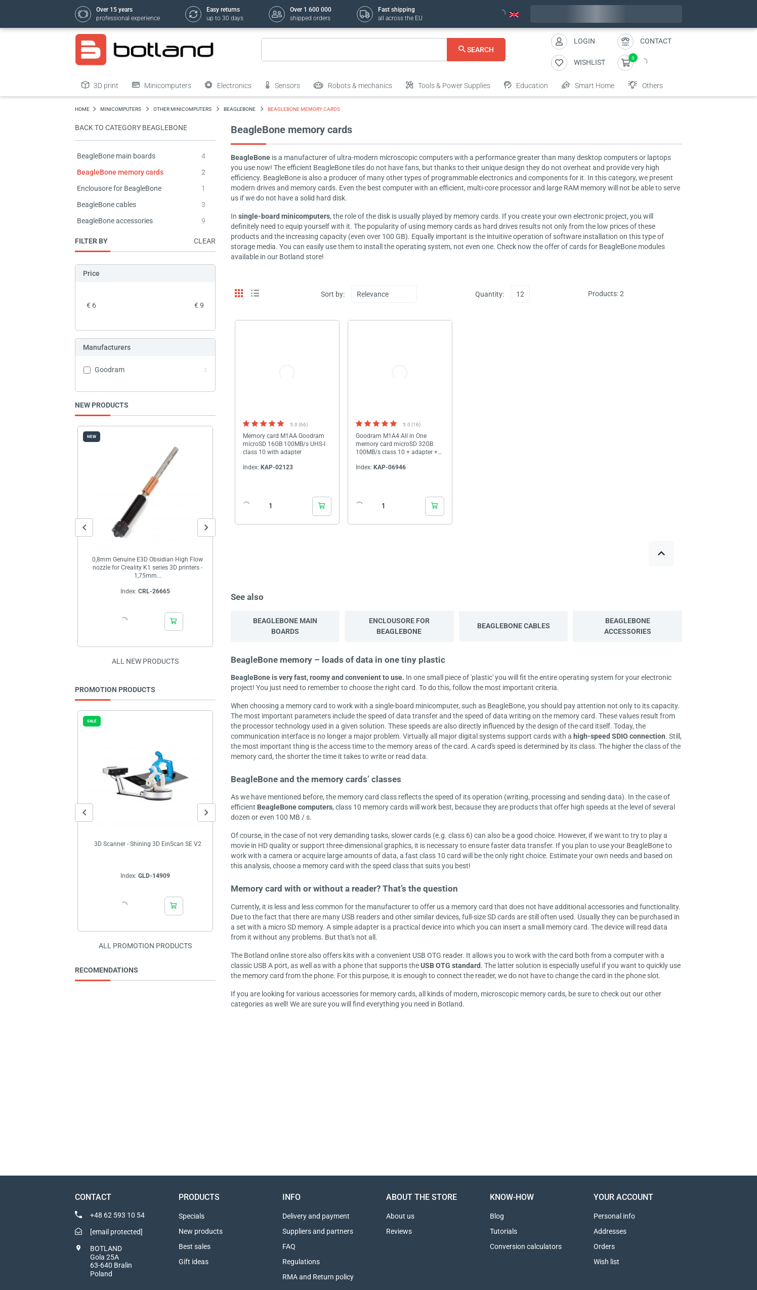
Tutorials (503, 1231)
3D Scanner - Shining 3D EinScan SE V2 (147, 844)
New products (201, 1231)
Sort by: (333, 294)
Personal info (614, 1216)
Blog (497, 1216)
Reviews (399, 1231)
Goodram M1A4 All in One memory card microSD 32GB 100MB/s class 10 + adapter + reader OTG (397, 444)
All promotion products (145, 946)
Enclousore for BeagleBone (119, 188)
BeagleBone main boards (116, 156)
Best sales (195, 1246)
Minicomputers (161, 85)
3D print (99, 85)
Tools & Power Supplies (448, 85)
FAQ (289, 1246)
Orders (604, 1246)
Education (526, 85)
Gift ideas (193, 1262)
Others (645, 85)
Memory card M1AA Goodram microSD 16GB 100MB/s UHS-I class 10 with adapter (284, 444)
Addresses (610, 1231)
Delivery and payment (316, 1216)
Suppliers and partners (317, 1231)
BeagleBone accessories (115, 221)
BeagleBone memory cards (120, 172)
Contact (655, 41)
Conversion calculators (526, 1246)
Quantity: (489, 294)
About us (400, 1216)
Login (584, 41)
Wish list (606, 1262)
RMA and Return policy (318, 1277)
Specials (191, 1216)
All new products (145, 661)
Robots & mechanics (353, 85)
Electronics (228, 85)
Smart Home (588, 85)
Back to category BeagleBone (131, 128)
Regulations (301, 1262)
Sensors (282, 85)
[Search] (383, 49)
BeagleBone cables (106, 204)
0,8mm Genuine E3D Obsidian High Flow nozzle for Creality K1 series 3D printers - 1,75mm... (147, 567)
